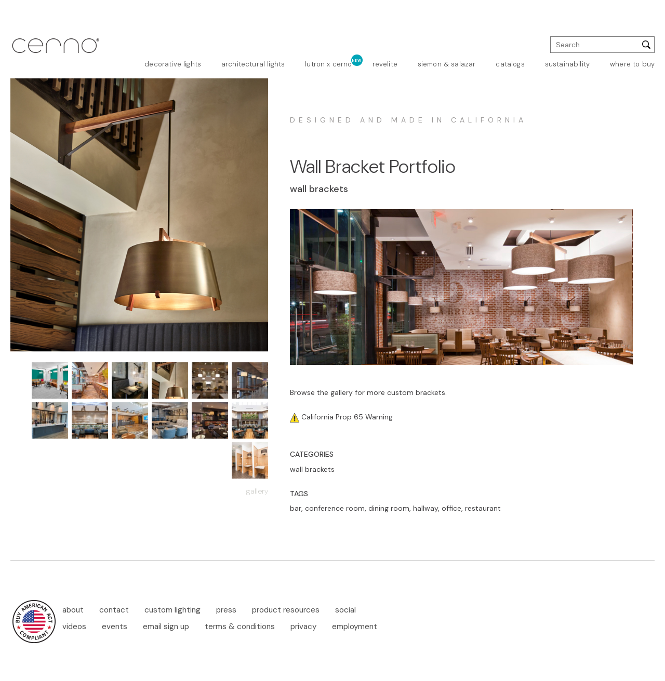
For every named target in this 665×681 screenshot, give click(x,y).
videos (74, 626)
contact (114, 610)
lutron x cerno (328, 64)
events (114, 626)
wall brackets (312, 469)
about (73, 610)
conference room (335, 508)
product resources (286, 610)
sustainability (567, 64)
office (451, 508)
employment (354, 626)
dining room (388, 508)
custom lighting (172, 610)
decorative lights (172, 64)
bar (295, 508)
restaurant (483, 508)
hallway (425, 508)
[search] (602, 44)
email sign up (166, 626)
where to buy (632, 64)
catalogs (510, 64)
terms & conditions (240, 626)
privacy (303, 626)
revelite (385, 64)
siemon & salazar (447, 64)
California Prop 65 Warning (346, 416)
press (226, 610)
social (345, 610)
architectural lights (253, 64)
